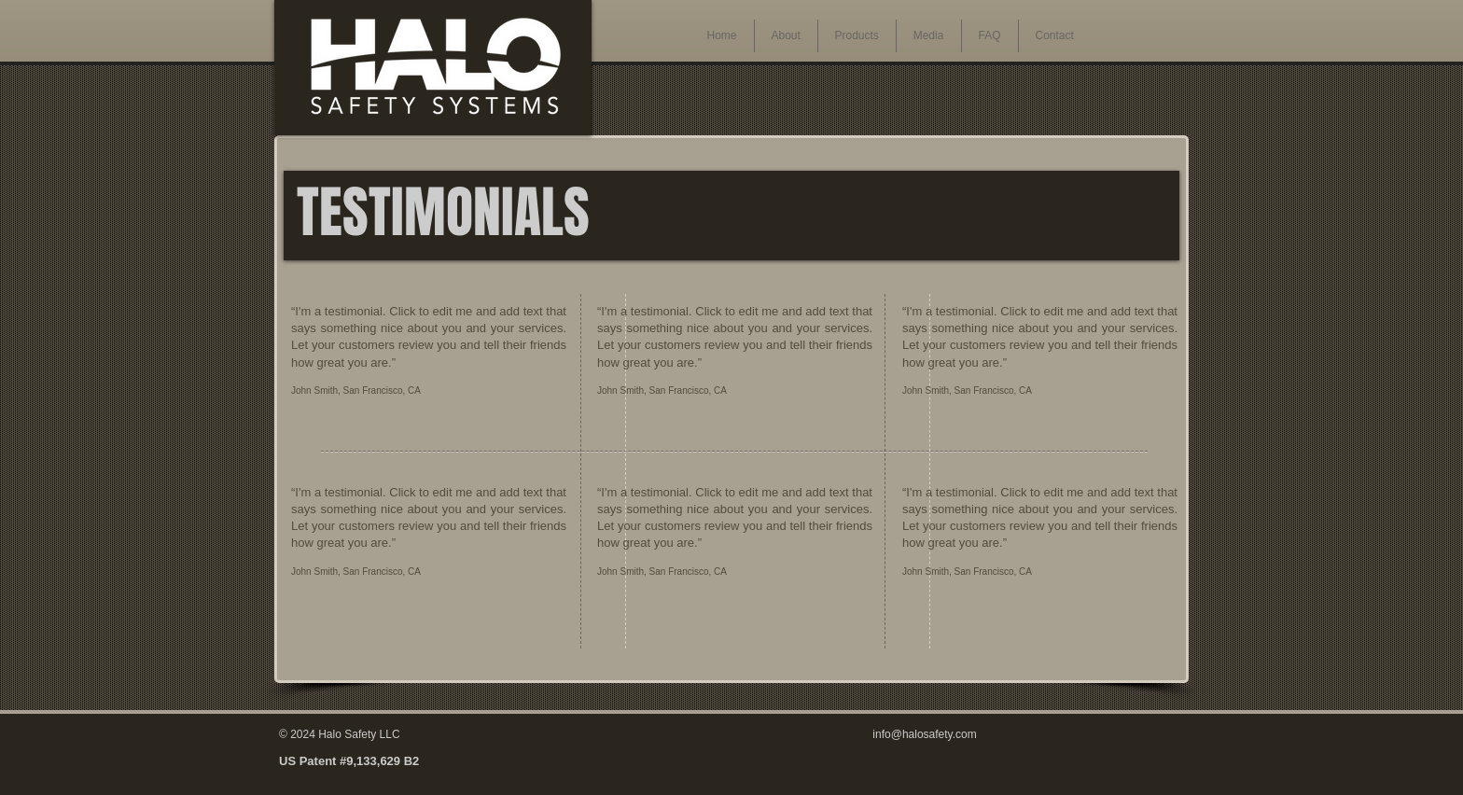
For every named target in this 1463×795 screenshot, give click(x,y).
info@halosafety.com (924, 734)
